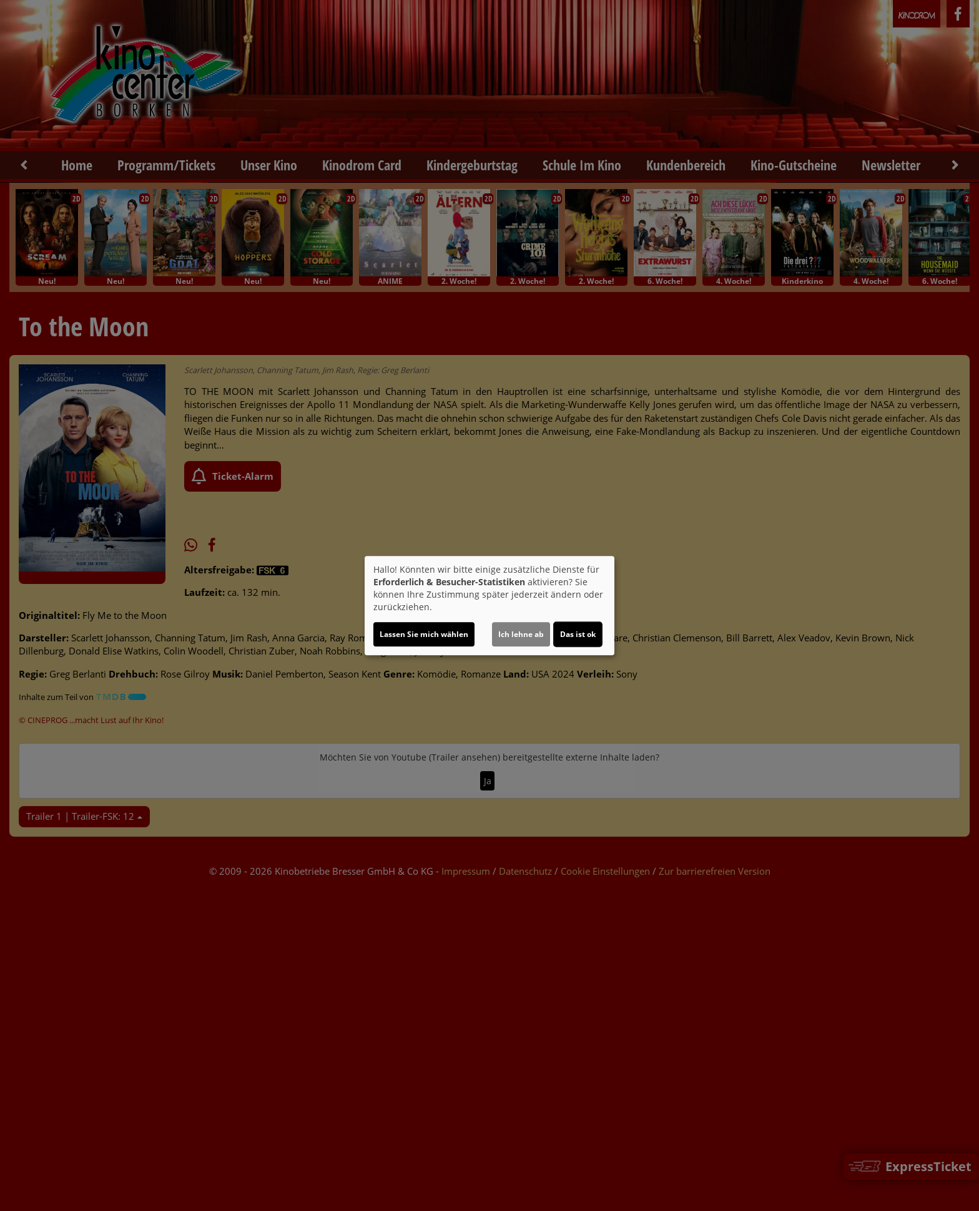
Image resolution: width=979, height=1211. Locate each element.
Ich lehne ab (521, 634)
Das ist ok (578, 634)
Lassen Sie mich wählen (424, 634)
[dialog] (489, 606)
